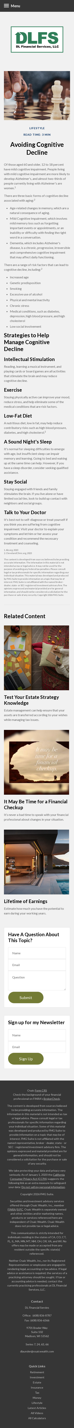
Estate (37, 1382)
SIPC (20, 1209)
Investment (37, 1377)
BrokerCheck (52, 1098)
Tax (37, 1392)
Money (37, 1397)
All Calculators (37, 1418)
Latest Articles (37, 1408)
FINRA (12, 1209)
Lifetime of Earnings (25, 901)
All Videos (37, 1413)
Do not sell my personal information (43, 1187)
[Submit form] (26, 997)
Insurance (37, 1387)
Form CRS (41, 1090)
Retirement (37, 1372)
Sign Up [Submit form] (26, 1058)
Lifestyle (37, 1402)
